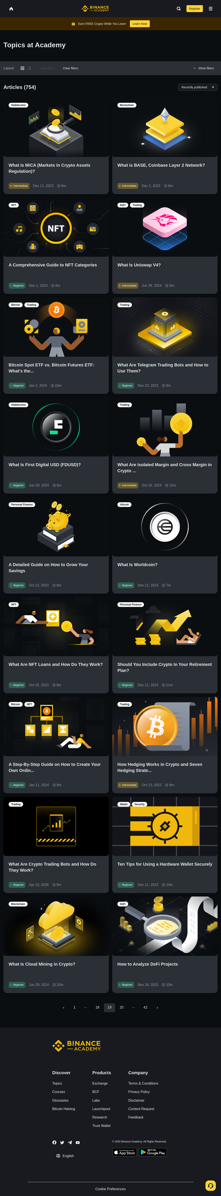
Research (99, 1117)
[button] (210, 8)
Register (194, 8)
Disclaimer (136, 1100)
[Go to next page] (157, 1007)
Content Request (141, 1109)
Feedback (136, 1117)
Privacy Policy (139, 1092)
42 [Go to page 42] (145, 1007)
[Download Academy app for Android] (153, 1153)
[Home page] (95, 8)
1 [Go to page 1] (75, 1007)
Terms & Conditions (143, 1083)
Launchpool (101, 1109)
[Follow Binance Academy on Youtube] (78, 1142)
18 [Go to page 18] (97, 1007)
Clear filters (70, 68)
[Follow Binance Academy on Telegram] (70, 1142)
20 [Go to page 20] (122, 1007)
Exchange (100, 1083)
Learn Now (140, 23)
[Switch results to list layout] (29, 68)
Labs (96, 1100)
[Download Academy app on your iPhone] (124, 1153)
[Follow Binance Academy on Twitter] (62, 1142)
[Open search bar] (177, 9)
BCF (95, 1092)
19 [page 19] (109, 1007)
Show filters (203, 68)
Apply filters (47, 68)
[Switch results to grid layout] (22, 68)
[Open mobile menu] (210, 9)
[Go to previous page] (63, 1007)
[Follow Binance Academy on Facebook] (54, 1142)
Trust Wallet (101, 1126)
